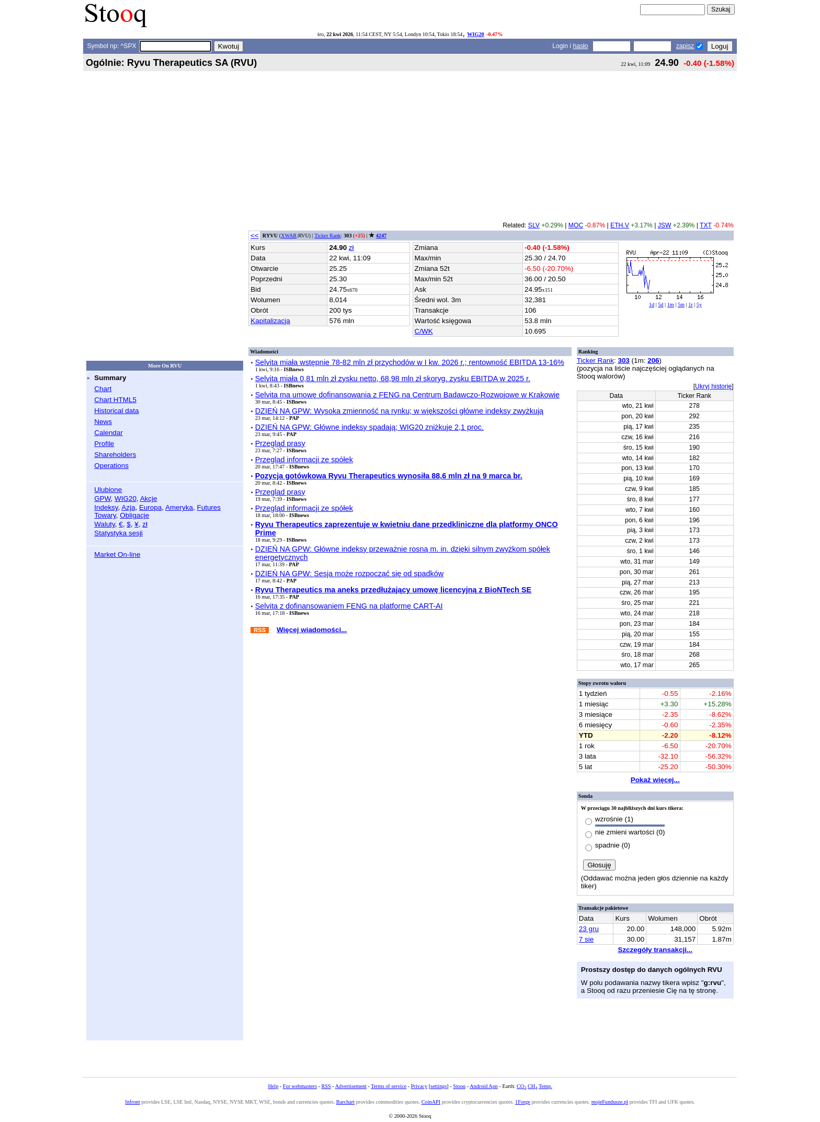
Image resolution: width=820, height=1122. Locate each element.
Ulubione (108, 490)
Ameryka (179, 507)
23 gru (589, 929)
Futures (209, 507)
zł (144, 524)
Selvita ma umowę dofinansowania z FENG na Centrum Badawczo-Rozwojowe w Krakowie (407, 395)
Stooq (459, 1086)
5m (681, 304)
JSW (664, 225)
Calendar (108, 433)
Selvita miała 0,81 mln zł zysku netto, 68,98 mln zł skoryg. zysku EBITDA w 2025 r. (392, 378)
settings (438, 1086)
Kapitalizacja (270, 321)
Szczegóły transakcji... (655, 950)
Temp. (545, 1086)
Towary (105, 515)
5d (660, 304)
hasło (580, 46)
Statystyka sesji (118, 533)
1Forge (522, 1102)
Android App (484, 1086)
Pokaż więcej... (655, 780)
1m (670, 304)
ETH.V (619, 225)
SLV (534, 225)
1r (690, 304)
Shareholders (115, 455)
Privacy (419, 1086)
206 (653, 360)
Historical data (116, 411)
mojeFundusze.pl (609, 1102)
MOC (575, 225)
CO (521, 1086)
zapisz (685, 46)
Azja (128, 507)
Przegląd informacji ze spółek (304, 459)
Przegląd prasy (280, 443)
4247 (381, 235)
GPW (102, 498)
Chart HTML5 (115, 400)
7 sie (586, 939)
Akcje (148, 498)
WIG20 (475, 34)
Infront (132, 1102)
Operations (111, 466)
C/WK (424, 331)
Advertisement (351, 1086)
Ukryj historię (713, 386)
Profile (104, 444)
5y (699, 304)
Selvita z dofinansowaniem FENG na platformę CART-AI (349, 606)
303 (623, 360)
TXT (706, 225)
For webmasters (300, 1086)
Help (273, 1086)
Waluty (104, 524)
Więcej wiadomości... (312, 630)
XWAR (289, 235)
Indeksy (106, 507)
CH (532, 1086)
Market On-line (117, 554)
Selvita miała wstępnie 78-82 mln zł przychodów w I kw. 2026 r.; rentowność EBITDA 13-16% (409, 362)
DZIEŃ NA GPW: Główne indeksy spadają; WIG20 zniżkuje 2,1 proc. (369, 427)
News (103, 422)
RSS (326, 1086)
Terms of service (388, 1086)
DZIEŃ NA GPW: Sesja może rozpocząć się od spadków (349, 573)
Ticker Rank (327, 235)
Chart (102, 389)
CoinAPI (431, 1102)
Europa (150, 507)
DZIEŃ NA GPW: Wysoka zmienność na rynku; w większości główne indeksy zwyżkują (399, 411)
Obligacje (134, 515)
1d (651, 304)
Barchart (345, 1102)
